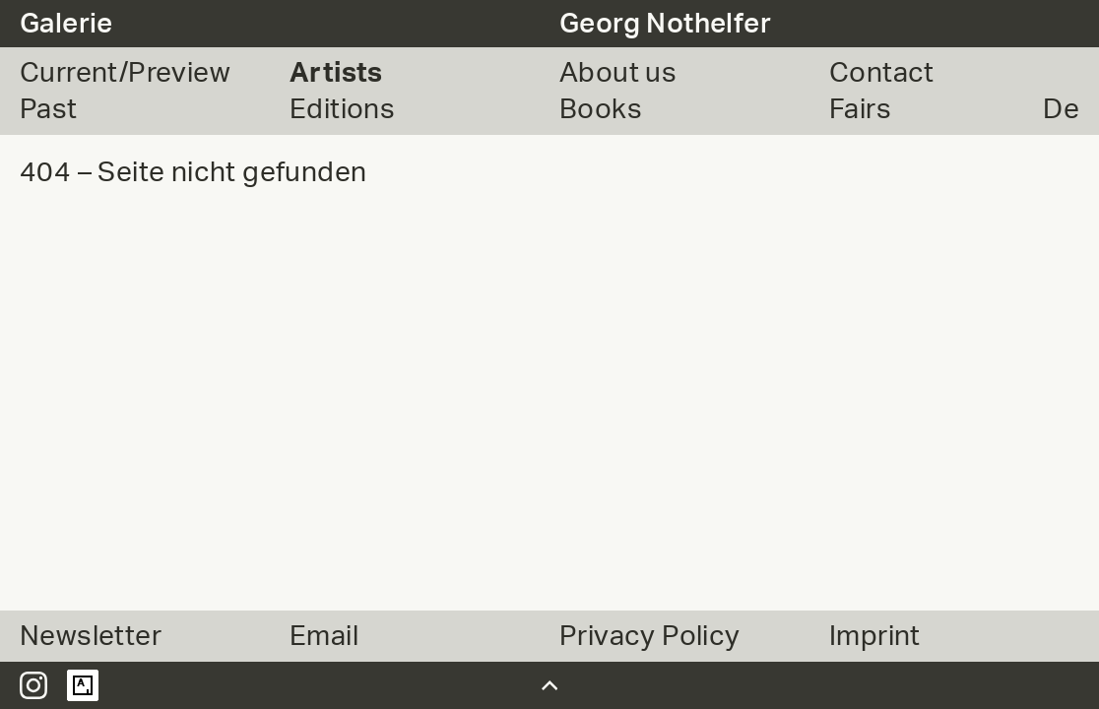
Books (600, 109)
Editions (342, 109)
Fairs (860, 109)
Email (324, 636)
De (1061, 109)
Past (49, 109)
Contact (882, 73)
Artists (336, 73)
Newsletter (91, 636)
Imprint (875, 636)
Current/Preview (125, 73)
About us (618, 73)
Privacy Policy (650, 636)
